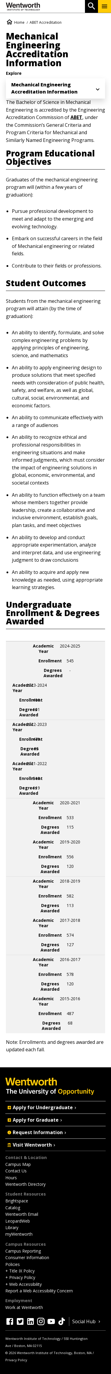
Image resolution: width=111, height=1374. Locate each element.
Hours (11, 1177)
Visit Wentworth (32, 1145)
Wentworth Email (21, 1214)
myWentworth (19, 1234)
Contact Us (16, 1171)
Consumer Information (27, 1257)
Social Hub (87, 1321)
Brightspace (16, 1201)
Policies (12, 1264)
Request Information (37, 1132)
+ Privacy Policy (20, 1277)
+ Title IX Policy (20, 1271)
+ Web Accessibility (23, 1284)
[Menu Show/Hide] (104, 6)
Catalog (12, 1207)
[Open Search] (91, 6)
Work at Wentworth (24, 1307)
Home (19, 22)
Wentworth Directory (25, 1184)
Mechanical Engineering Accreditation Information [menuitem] (44, 88)
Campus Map (18, 1164)
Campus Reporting (23, 1251)
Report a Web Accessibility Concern (39, 1291)
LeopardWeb (17, 1221)
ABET (76, 117)
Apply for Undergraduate (42, 1107)
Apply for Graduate (35, 1120)
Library (11, 1227)
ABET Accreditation (46, 22)
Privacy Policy (16, 1360)
